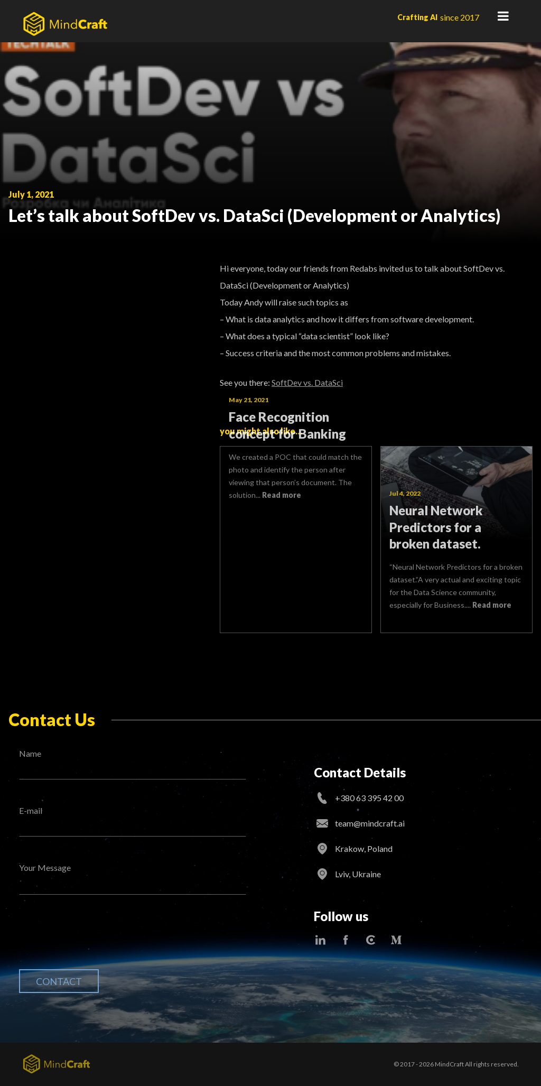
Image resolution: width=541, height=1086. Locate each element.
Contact (59, 981)
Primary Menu (503, 16)
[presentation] (99, 940)
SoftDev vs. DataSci (307, 382)
